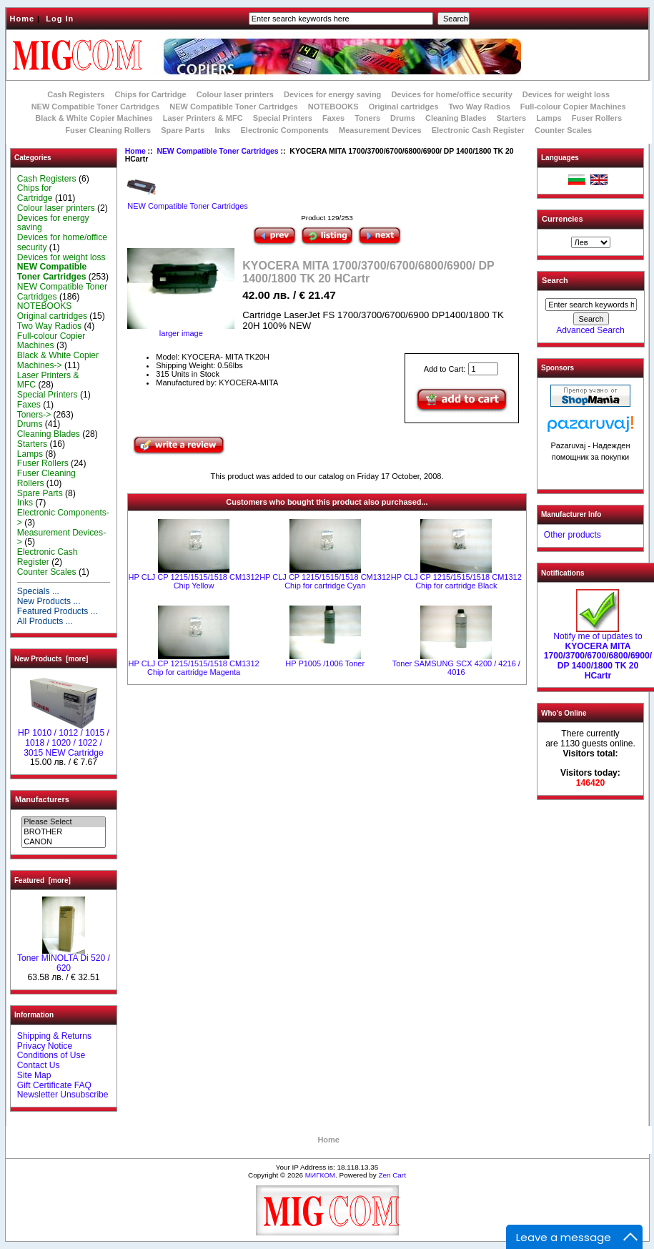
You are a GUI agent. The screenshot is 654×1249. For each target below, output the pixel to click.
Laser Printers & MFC (203, 118)
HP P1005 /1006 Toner (325, 663)
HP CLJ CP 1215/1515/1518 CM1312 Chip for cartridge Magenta (194, 667)
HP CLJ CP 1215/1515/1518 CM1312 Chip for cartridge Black (456, 581)
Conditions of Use (51, 1055)
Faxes (333, 118)
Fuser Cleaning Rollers (108, 130)
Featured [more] (42, 880)
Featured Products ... (57, 611)
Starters (512, 118)
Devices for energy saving (332, 94)
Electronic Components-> (63, 518)
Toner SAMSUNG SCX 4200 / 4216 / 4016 (456, 667)
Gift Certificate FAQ (54, 1085)
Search (555, 280)
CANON (63, 842)
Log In (60, 18)
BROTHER (63, 832)
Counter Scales (563, 130)
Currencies (562, 218)
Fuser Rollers (597, 118)
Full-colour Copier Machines (573, 106)
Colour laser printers (235, 94)
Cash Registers (75, 94)
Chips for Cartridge (150, 94)
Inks (222, 130)
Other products (572, 535)
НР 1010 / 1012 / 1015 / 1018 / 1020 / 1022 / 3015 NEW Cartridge (63, 739)
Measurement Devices (380, 130)
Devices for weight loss (566, 94)
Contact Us (38, 1065)
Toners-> (34, 415)
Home (22, 18)
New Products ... (49, 601)
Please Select (63, 822)
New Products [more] (51, 659)
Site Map (34, 1075)
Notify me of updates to (598, 652)
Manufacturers (42, 799)
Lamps (548, 118)
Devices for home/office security (451, 94)
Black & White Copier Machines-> (58, 360)
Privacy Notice (44, 1046)
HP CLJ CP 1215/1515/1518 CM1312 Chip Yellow (194, 581)
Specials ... (38, 591)
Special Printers (282, 118)
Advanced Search (590, 330)
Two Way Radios (479, 106)
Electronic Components (285, 130)
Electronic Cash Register (478, 130)
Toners (367, 118)
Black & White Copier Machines (93, 118)
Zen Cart (391, 1175)
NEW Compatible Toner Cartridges (95, 106)
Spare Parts (182, 130)
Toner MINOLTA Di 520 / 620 (63, 959)
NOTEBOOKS (333, 106)
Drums (402, 118)
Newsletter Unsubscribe (63, 1095)
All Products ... (45, 621)
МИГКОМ (320, 1175)
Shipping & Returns (54, 1036)
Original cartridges (404, 106)
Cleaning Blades (456, 118)
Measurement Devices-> (61, 538)
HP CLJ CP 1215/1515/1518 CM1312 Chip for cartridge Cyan (324, 581)
